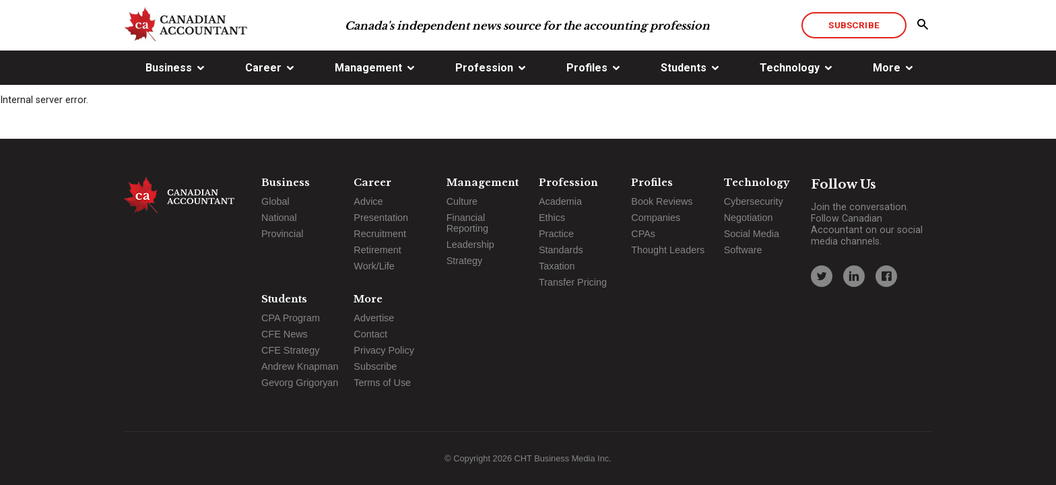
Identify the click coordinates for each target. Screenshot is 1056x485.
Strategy (465, 260)
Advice (368, 201)
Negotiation (748, 217)
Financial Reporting (467, 223)
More (886, 67)
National (279, 217)
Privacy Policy (384, 350)
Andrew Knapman (299, 366)
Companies (655, 217)
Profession (484, 67)
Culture (462, 201)
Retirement (377, 250)
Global (275, 201)
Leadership (470, 244)
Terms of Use (382, 382)
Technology (790, 67)
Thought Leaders (667, 250)
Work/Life (374, 266)
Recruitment (380, 233)
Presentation (381, 217)
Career (263, 67)
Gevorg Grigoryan (299, 382)
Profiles (586, 67)
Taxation (557, 266)
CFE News (284, 334)
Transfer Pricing (573, 282)
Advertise (374, 318)
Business (168, 67)
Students (683, 67)
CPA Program (290, 318)
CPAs (643, 233)
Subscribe (853, 25)
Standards (561, 250)
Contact (370, 334)
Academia (560, 201)
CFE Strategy (290, 350)
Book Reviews (661, 201)
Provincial (282, 233)
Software (743, 250)
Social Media (751, 233)
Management (368, 67)
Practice (556, 233)
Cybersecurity (753, 201)
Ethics (552, 217)
